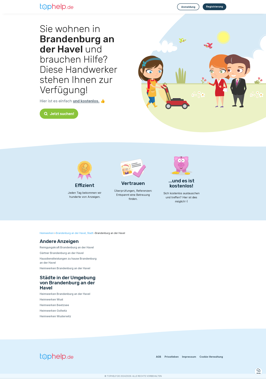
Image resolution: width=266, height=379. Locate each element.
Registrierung (214, 6)
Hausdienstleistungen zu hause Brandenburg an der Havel (68, 260)
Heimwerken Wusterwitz (55, 316)
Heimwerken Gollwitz (53, 310)
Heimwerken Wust (51, 299)
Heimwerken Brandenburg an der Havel (65, 268)
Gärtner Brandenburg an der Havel (62, 253)
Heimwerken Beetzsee (54, 305)
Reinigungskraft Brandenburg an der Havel (67, 247)
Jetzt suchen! (59, 113)
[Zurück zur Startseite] (57, 6)
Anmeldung (188, 6)
